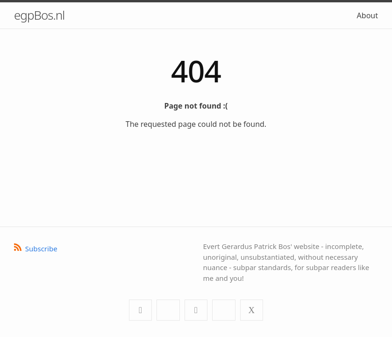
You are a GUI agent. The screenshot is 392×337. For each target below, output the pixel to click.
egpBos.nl (39, 15)
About (367, 15)
